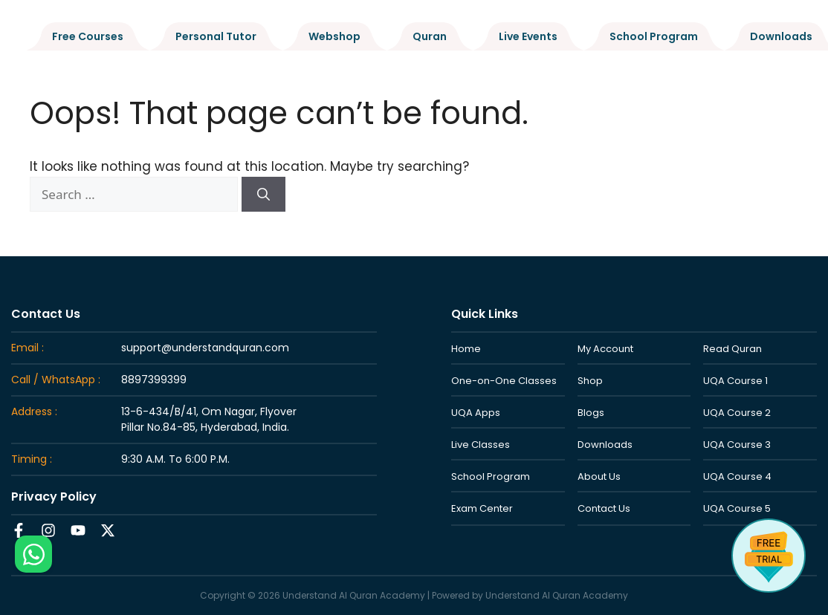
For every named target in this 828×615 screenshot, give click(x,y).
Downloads (781, 36)
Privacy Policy (54, 496)
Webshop (334, 36)
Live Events (528, 36)
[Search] (263, 194)
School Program (653, 36)
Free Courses (87, 36)
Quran (430, 36)
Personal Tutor (215, 36)
